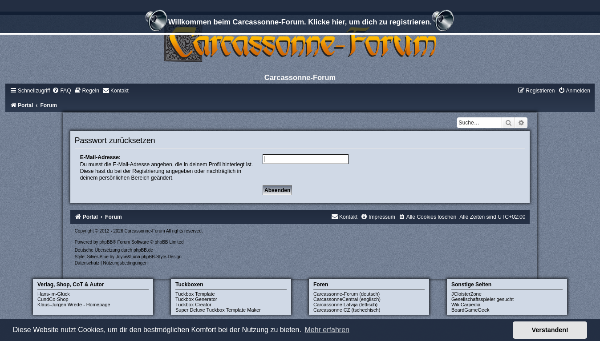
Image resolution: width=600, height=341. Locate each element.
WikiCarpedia (465, 304)
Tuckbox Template (195, 294)
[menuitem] (61, 91)
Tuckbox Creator (193, 304)
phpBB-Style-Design (162, 256)
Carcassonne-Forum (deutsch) (346, 294)
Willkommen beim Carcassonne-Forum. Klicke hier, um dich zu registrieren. (300, 23)
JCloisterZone (466, 294)
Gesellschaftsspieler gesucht (482, 299)
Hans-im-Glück (53, 294)
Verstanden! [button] (550, 329)
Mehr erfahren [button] (326, 329)
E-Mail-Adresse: (100, 157)
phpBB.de (143, 250)
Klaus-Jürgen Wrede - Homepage (73, 304)
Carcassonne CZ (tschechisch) (346, 310)
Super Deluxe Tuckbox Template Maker (218, 310)
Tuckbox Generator (196, 299)
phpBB (106, 242)
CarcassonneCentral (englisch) (347, 299)
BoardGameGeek (470, 310)
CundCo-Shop (53, 299)
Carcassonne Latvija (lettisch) (345, 304)
